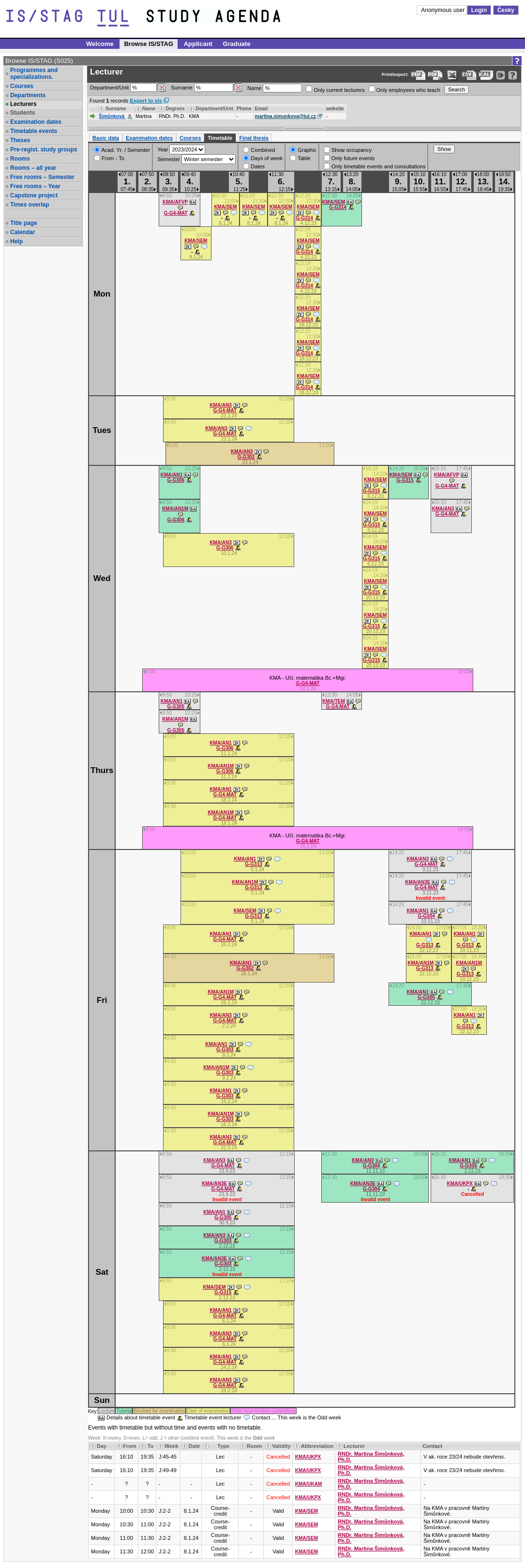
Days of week (263, 158)
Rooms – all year (33, 167)
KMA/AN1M (175, 508)
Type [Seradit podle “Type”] (223, 1446)
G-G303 (225, 1049)
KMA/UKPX (460, 1183)
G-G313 (253, 864)
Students (22, 112)
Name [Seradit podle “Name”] (148, 108)
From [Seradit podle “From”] (129, 1446)
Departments (27, 95)
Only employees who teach (404, 89)
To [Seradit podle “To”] (150, 1446)
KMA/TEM (333, 701)
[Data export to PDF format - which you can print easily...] (418, 75)
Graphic (303, 150)
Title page (23, 223)
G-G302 (246, 457)
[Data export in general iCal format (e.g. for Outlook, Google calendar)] (486, 75)
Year (162, 149)
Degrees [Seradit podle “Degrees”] (174, 108)
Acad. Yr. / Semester (122, 150)
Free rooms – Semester (42, 177)
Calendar (22, 232)
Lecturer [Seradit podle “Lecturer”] (354, 1446)
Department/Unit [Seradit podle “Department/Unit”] (214, 108)
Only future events (349, 158)
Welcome (100, 43)
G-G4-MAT (176, 213)
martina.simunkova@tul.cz (285, 116)
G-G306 (175, 480)
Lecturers (23, 104)
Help (16, 241)
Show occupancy (348, 150)
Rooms (20, 158)
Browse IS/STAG (148, 43)
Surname (207, 88)
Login (479, 10)
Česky (505, 10)
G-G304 (426, 916)
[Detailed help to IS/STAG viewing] (513, 75)
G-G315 (371, 490)
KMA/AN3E (417, 882)
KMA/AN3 (221, 405)
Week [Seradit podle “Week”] (172, 1446)
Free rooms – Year (35, 186)
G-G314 (304, 218)
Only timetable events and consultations (375, 166)
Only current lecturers (335, 89)
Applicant (198, 43)
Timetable (220, 138)
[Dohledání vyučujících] (238, 88)
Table (300, 158)
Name (274, 88)
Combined (259, 150)
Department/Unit (128, 88)
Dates (254, 166)
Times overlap (29, 204)
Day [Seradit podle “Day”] (101, 1446)
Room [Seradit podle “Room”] (254, 1446)
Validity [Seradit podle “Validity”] (281, 1446)
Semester (168, 159)
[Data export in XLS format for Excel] (452, 75)
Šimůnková (112, 116)
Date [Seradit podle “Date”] (194, 1446)
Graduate (237, 43)
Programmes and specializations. (34, 73)
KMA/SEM (225, 206)
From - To (109, 158)
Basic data (105, 138)
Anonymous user (443, 10)
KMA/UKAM (308, 1484)
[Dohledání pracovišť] (162, 88)
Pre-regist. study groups (43, 149)
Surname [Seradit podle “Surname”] (115, 108)
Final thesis (254, 138)
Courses (21, 86)
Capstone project (34, 195)
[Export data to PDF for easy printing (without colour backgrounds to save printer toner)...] (435, 75)
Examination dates (35, 122)
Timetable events (33, 131)
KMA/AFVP (175, 202)
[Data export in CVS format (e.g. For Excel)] (469, 75)
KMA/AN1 (172, 474)
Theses (20, 140)
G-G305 (175, 706)
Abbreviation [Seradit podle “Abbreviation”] (317, 1446)
